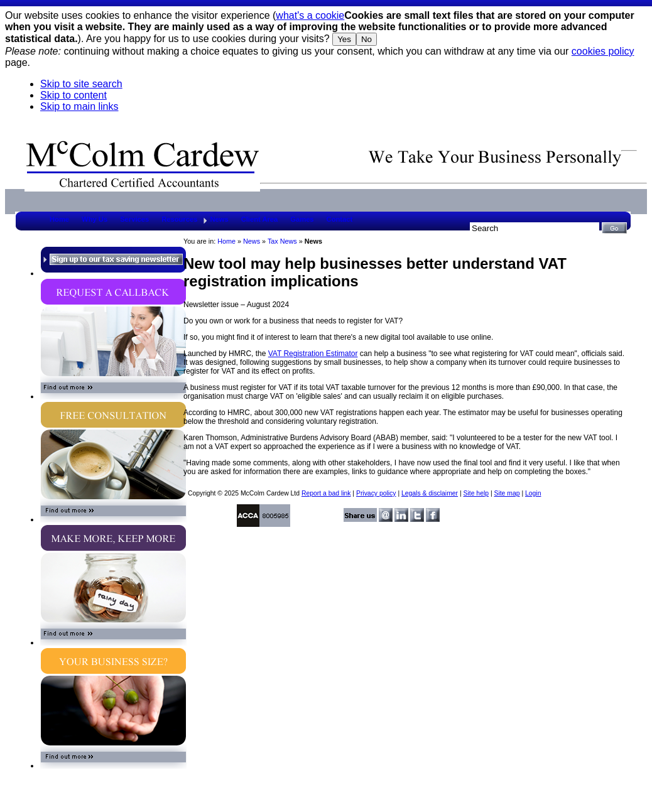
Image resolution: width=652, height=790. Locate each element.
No (366, 39)
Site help (476, 493)
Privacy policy (376, 493)
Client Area (259, 219)
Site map (506, 493)
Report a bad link (326, 493)
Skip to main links (79, 106)
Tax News (282, 241)
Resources (179, 219)
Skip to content (73, 95)
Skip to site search (81, 83)
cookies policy (603, 51)
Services (134, 219)
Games (301, 219)
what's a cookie (310, 15)
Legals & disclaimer (429, 493)
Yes (344, 39)
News (219, 219)
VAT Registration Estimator (313, 353)
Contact (340, 219)
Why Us (94, 219)
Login (533, 493)
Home (59, 219)
